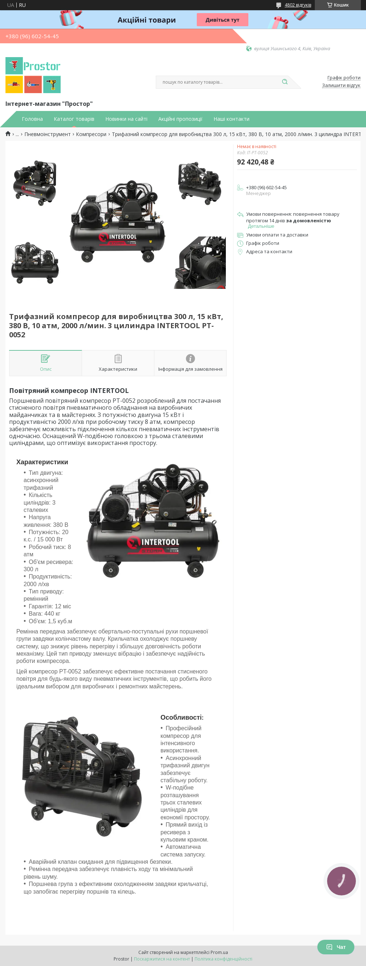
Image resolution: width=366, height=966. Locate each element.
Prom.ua (219, 952)
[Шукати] (284, 82)
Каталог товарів (74, 119)
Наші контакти (231, 119)
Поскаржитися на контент (162, 959)
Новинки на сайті (126, 119)
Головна (32, 119)
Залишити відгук (341, 85)
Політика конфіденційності (223, 959)
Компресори (91, 134)
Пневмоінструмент (47, 134)
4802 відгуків (298, 5)
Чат (336, 947)
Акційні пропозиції (180, 119)
